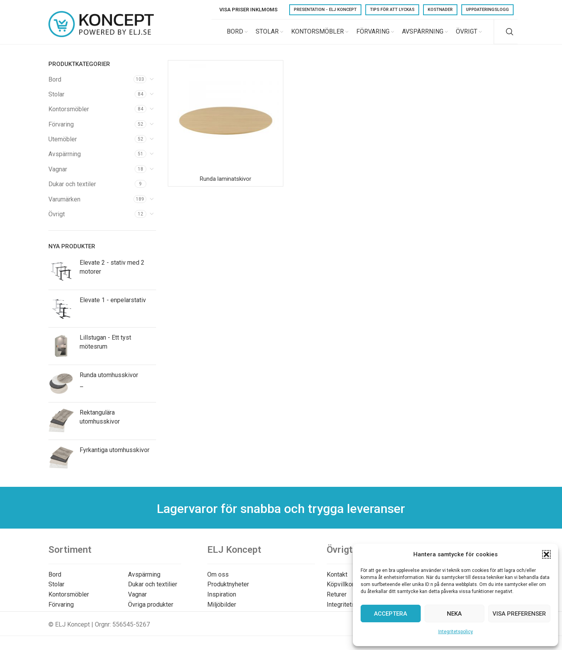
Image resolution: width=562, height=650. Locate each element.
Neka (454, 613)
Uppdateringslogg (487, 9)
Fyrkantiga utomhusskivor (114, 457)
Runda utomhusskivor (109, 382)
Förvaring (61, 131)
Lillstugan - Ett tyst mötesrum (105, 349)
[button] (546, 554)
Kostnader (440, 9)
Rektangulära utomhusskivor (100, 424)
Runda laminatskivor (225, 185)
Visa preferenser (519, 613)
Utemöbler (62, 146)
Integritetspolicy (455, 631)
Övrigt (56, 221)
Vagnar (57, 176)
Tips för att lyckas (392, 9)
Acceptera (390, 613)
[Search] (510, 35)
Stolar (56, 101)
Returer (337, 601)
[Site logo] (101, 34)
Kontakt (337, 581)
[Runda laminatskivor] (225, 124)
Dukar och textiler (72, 191)
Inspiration (221, 601)
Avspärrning (64, 161)
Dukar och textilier (152, 591)
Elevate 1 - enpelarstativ (113, 307)
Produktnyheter (228, 591)
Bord (54, 86)
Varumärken (64, 206)
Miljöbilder (221, 611)
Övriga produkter (150, 611)
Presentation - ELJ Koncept (325, 9)
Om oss (218, 581)
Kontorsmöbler (68, 116)
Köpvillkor (340, 591)
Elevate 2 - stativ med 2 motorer (112, 274)
